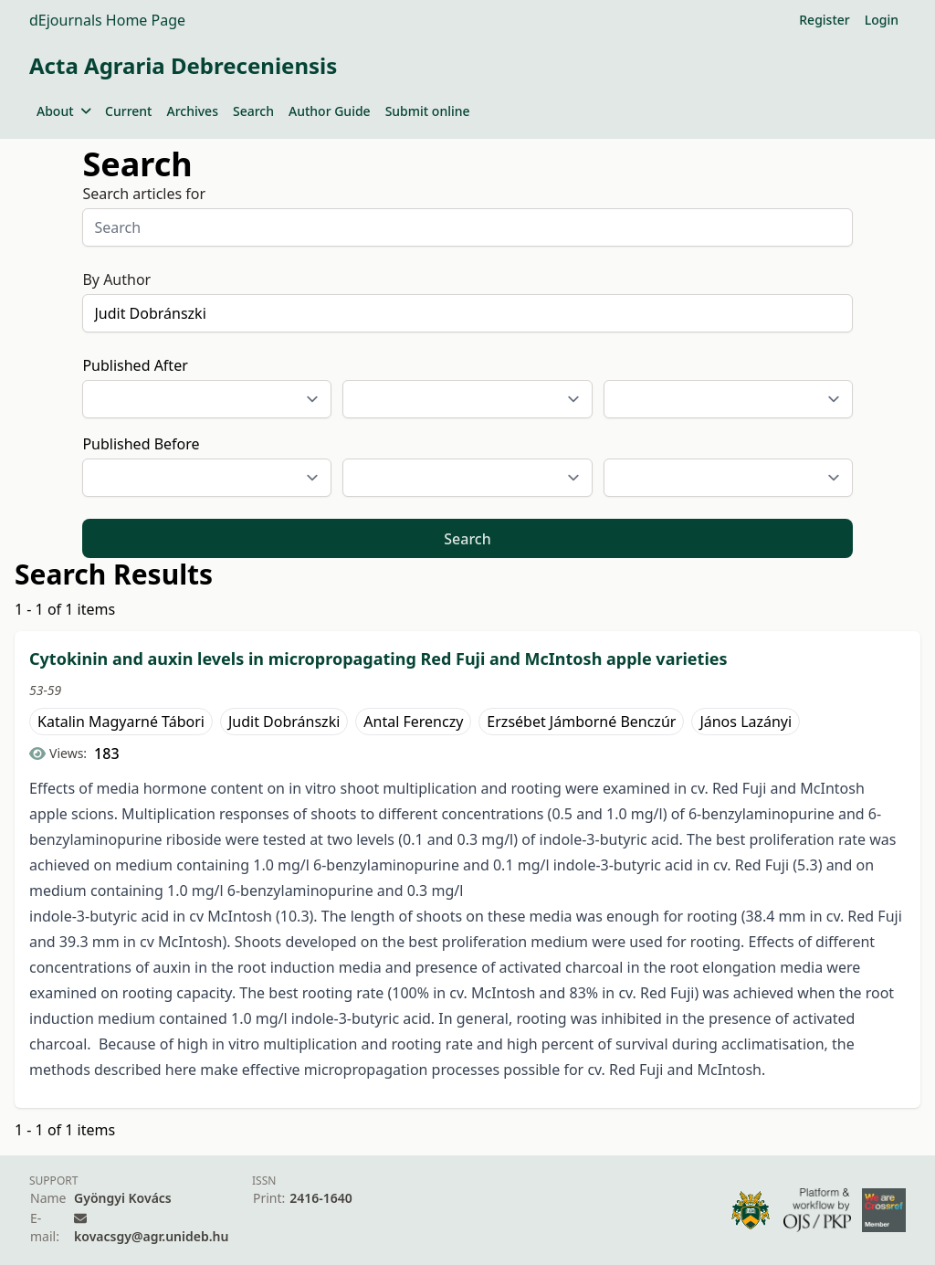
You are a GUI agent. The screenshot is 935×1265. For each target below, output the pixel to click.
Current (128, 111)
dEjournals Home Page (107, 20)
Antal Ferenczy (413, 722)
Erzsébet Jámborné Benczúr (581, 722)
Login (881, 19)
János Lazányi (745, 722)
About (63, 111)
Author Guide (330, 111)
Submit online (427, 111)
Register (824, 19)
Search (253, 111)
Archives (191, 111)
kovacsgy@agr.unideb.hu (151, 1236)
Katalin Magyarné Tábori (121, 722)
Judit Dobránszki (284, 722)
